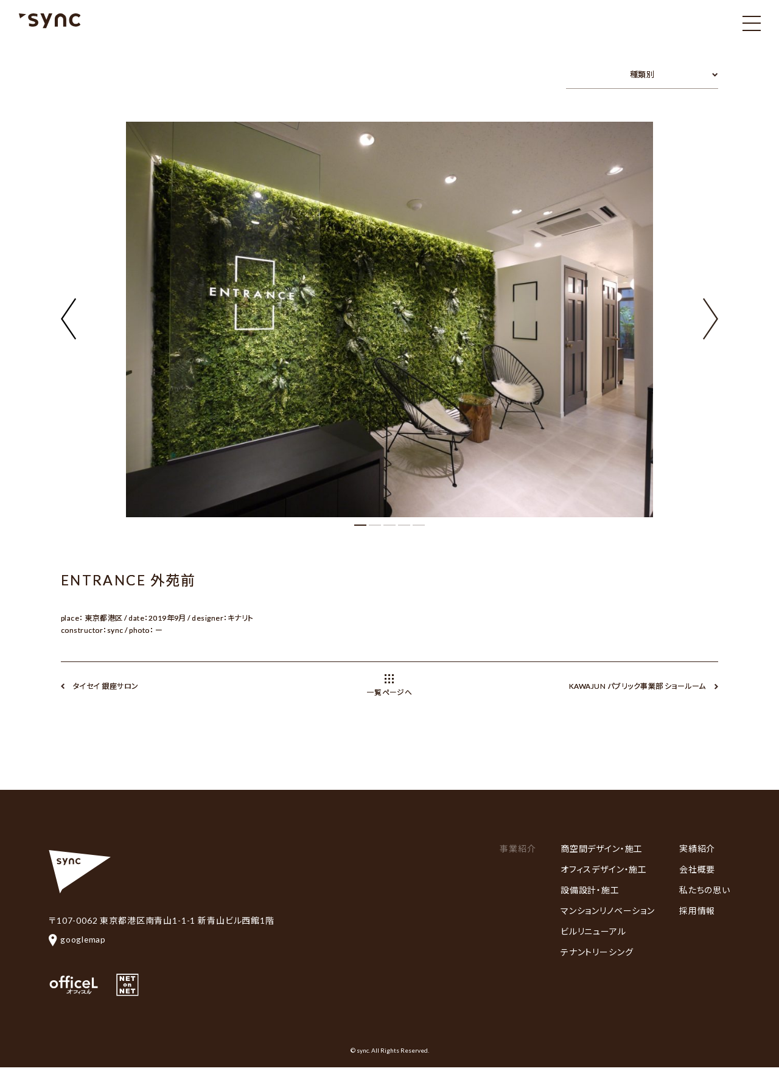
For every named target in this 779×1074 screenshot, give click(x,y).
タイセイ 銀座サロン (106, 686)
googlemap (78, 939)
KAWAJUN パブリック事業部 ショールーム (637, 686)
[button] (710, 311)
